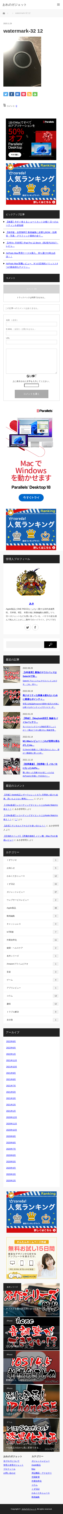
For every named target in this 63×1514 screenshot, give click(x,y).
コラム (33, 996)
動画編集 (33, 916)
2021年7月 (11, 1086)
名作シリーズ (33, 956)
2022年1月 (11, 1054)
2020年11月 (11, 1124)
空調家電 (36, 1477)
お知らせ (33, 868)
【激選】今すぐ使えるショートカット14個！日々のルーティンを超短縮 (32, 224)
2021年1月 (11, 1111)
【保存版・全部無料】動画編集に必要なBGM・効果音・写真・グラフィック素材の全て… (31, 234)
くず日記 (33, 884)
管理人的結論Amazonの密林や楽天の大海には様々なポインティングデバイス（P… (41, 705)
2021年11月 (11, 1060)
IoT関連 (33, 932)
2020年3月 (11, 1174)
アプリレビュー (33, 988)
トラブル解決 (33, 1012)
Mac (33, 1469)
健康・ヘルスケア (33, 948)
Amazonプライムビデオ (33, 964)
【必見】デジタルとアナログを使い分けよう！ (24, 826)
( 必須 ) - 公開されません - (21, 329)
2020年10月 (11, 1130)
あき (31, 603)
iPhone (9, 1321)
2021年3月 (11, 1098)
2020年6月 (11, 1155)
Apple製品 (33, 908)
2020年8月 (11, 1142)
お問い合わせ (9, 1473)
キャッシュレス (33, 924)
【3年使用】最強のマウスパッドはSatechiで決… (40, 674)
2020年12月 (11, 1117)
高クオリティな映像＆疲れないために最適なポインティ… (40, 697)
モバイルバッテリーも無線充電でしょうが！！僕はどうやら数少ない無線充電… (39, 728)
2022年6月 (11, 1048)
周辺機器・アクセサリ (42, 1473)
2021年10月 (11, 1067)
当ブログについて (11, 1461)
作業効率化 (33, 940)
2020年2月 (11, 1180)
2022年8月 (11, 1041)
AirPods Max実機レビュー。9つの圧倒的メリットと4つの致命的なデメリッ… (32, 265)
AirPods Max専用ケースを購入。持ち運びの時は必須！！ (30, 255)
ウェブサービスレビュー (33, 900)
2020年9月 (11, 1136)
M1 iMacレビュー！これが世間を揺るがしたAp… (41, 743)
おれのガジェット (29, 1509)
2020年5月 (11, 1161)
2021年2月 (11, 1105)
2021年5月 (11, 1092)
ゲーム (33, 980)
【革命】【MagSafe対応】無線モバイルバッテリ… (40, 720)
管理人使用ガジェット (13, 1465)
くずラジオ (33, 860)
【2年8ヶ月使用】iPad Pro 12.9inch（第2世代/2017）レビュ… (32, 245)
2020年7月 (11, 1149)
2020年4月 (11, 1168)
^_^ (16, 819)
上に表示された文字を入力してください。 (31, 381)
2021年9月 (11, 1073)
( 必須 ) (11, 320)
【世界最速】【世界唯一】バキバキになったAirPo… (40, 766)
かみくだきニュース (33, 876)
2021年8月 (11, 1079)
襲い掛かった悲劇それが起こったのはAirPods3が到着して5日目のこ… (38, 774)
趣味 (33, 1004)
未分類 (33, 1020)
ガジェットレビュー (33, 892)
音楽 (33, 972)
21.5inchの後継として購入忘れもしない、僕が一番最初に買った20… (41, 751)
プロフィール (9, 1469)
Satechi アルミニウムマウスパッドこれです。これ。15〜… (40, 682)
